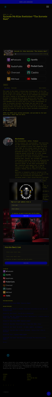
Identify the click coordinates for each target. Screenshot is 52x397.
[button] (40, 180)
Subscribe (26, 215)
